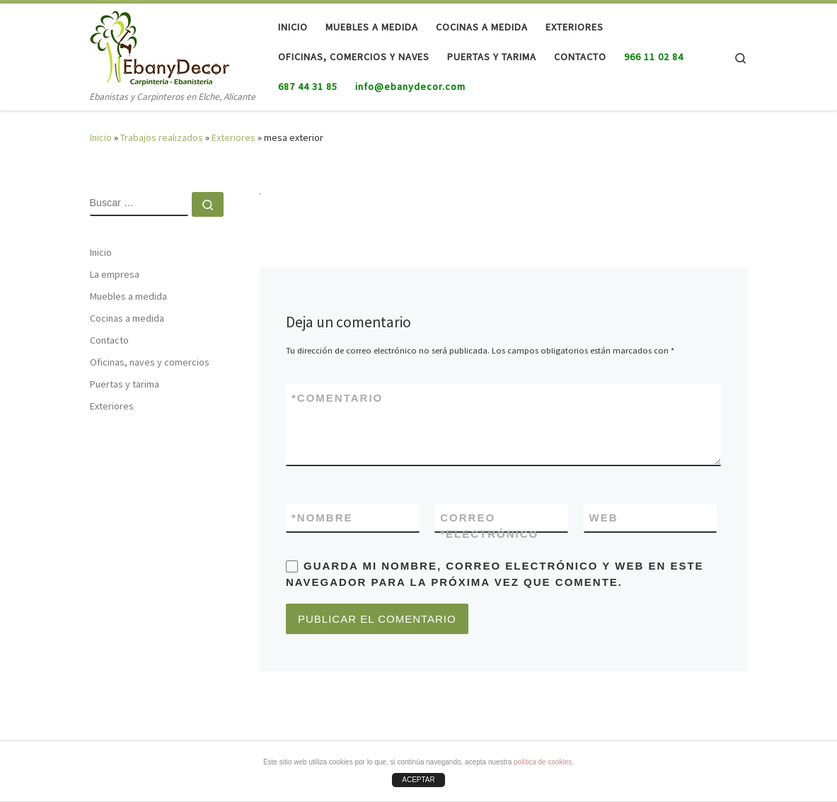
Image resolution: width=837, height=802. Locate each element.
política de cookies (543, 762)
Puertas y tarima (124, 384)
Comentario (337, 398)
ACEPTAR (418, 780)
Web (603, 518)
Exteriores (233, 137)
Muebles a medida (128, 296)
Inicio (101, 137)
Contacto (109, 340)
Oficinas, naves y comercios (149, 362)
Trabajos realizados (161, 137)
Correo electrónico (489, 527)
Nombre (322, 517)
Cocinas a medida (127, 318)
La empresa (114, 274)
